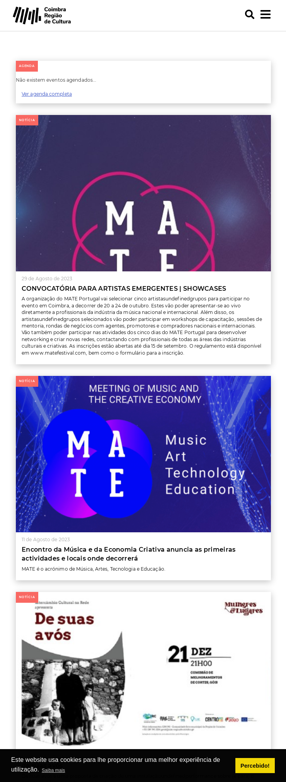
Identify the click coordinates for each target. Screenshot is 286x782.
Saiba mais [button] (53, 770)
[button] (19, 31)
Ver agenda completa (47, 94)
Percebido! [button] (254, 766)
